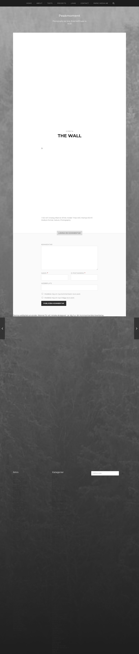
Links (73, 3)
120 (43, 218)
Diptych (55, 431)
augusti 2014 (18, 504)
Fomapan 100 (58, 450)
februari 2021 (19, 368)
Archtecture (57, 386)
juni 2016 (17, 466)
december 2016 (19, 456)
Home (29, 3)
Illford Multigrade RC (61, 492)
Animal (55, 384)
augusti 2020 (19, 379)
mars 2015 (17, 492)
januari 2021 (18, 370)
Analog (52, 218)
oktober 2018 (19, 417)
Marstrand (56, 532)
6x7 (47, 218)
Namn (44, 273)
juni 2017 (17, 445)
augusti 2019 (18, 400)
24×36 (54, 367)
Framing (55, 457)
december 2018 (20, 414)
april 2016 (17, 470)
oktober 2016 (18, 459)
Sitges (54, 593)
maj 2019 (17, 405)
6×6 (53, 374)
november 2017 (20, 436)
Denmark (56, 426)
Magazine (56, 527)
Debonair (56, 424)
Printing (55, 576)
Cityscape (56, 409)
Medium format (47, 220)
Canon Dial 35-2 (59, 403)
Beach (55, 389)
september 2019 (20, 398)
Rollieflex (56, 583)
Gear (54, 464)
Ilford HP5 (56, 487)
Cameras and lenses (60, 400)
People (55, 557)
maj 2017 (17, 447)
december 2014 (20, 497)
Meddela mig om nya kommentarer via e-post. (62, 294)
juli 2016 (16, 464)
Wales (54, 625)
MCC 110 (55, 534)
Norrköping (57, 548)
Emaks (55, 438)
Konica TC (56, 513)
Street (55, 604)
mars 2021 (17, 367)
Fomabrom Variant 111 (61, 449)
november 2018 (20, 416)
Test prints (56, 611)
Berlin (54, 393)
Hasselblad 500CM (60, 480)
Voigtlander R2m (59, 623)
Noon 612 (56, 546)
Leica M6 (56, 524)
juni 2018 (17, 424)
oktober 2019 (19, 396)
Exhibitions (56, 442)
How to (55, 482)
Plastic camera (58, 565)
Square (55, 600)
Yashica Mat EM (58, 628)
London (55, 525)
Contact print (58, 412)
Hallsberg (56, 478)
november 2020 (20, 374)
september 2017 (20, 440)
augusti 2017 (18, 442)
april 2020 (17, 386)
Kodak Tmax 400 (73, 218)
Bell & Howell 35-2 (60, 391)
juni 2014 (17, 508)
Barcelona (56, 388)
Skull (54, 595)
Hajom (55, 475)
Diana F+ (56, 429)
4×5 (53, 368)
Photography (65, 220)
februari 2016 (18, 473)
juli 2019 (16, 402)
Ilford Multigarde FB (61, 489)
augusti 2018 (18, 421)
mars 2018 (17, 429)
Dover (54, 435)
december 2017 (20, 435)
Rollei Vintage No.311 (61, 581)
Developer (56, 428)
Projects (61, 3)
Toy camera (57, 614)
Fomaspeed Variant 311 (62, 452)
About (39, 3)
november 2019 (20, 395)
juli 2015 (16, 485)
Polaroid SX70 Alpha (61, 572)
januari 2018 (18, 433)
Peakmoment (69, 16)
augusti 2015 (18, 483)
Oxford (55, 551)
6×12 (54, 370)
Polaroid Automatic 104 (62, 569)
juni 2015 (17, 487)
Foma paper (57, 447)
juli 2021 (16, 365)
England (56, 440)
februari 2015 (18, 494)
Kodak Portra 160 (59, 504)
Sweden (55, 607)
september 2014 (20, 503)
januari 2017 (18, 454)
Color (54, 410)
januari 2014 (18, 517)
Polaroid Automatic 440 (62, 571)
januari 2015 (18, 496)
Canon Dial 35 (58, 402)
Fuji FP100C (57, 461)
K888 (54, 503)
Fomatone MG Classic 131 (62, 454)
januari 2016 (18, 475)
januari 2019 (18, 412)
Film (54, 445)
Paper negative (58, 555)
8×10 (54, 377)
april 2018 (17, 428)
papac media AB (100, 3)
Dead (54, 422)
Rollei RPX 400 (58, 579)
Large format (58, 522)
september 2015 (20, 482)
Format (55, 456)
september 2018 (20, 419)
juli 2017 (16, 443)
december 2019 (20, 393)
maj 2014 (17, 510)
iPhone (55, 501)
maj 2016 (17, 468)
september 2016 (20, 461)
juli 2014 (16, 506)
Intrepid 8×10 (58, 499)
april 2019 (17, 407)
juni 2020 (17, 382)
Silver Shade (57, 591)
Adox (54, 379)
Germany (56, 466)
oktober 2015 (18, 480)
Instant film (57, 497)
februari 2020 (19, 389)
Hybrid (55, 483)
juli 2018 (16, 422)
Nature (57, 220)
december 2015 (19, 476)
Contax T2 (56, 416)
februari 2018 (19, 431)
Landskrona (57, 520)
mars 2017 (17, 450)
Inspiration (56, 496)
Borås (54, 398)
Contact (85, 3)
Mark (54, 530)
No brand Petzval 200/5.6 (63, 544)
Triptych (55, 618)
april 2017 (17, 449)
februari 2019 (19, 410)
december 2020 (20, 372)
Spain (54, 598)
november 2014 (20, 499)
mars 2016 (17, 471)
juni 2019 (17, 403)
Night (54, 541)
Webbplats (46, 283)
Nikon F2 (56, 543)
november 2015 (19, 478)
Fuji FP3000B (58, 463)
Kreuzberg (57, 515)
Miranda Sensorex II (60, 537)
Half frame (56, 476)
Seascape (56, 588)
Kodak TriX (57, 510)
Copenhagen (58, 417)
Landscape (56, 518)
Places (55, 562)
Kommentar (46, 244)
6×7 (53, 375)
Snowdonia (57, 597)
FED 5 (54, 443)
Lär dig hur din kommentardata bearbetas (85, 315)
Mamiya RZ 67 (86, 218)
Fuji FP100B (57, 459)
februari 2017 (19, 452)
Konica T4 (56, 511)
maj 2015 (17, 489)
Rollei (54, 577)
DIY (53, 433)
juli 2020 (17, 381)
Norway (55, 550)
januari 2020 (18, 391)
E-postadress (78, 273)
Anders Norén (73, 647)
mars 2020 (17, 388)
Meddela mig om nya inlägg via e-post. (59, 298)
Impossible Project (60, 494)
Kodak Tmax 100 (59, 506)
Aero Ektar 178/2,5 (60, 381)
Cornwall (56, 419)
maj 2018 (17, 426)
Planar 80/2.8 (58, 564)
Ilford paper (57, 490)
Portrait (55, 574)
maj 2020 (17, 384)
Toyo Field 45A (58, 616)
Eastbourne (57, 436)
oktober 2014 (19, 501)
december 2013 (20, 518)
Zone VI (55, 630)
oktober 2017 (19, 438)
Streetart (56, 605)
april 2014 (17, 511)
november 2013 (20, 520)
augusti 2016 (18, 463)
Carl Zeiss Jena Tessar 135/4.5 (64, 405)
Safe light (56, 586)
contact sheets (58, 414)
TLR (54, 612)
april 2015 (17, 490)
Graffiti (55, 471)
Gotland (55, 470)
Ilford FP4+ (57, 485)
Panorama (56, 553)
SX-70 (54, 609)
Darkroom (56, 421)
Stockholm (57, 602)
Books (54, 396)
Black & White (60, 218)
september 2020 (20, 377)
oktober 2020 (19, 375)
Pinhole (55, 560)
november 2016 (19, 457)
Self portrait (57, 590)
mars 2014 (17, 513)
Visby (54, 621)
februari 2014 (19, 515)
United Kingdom (59, 619)
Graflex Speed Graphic (62, 473)
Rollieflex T (57, 584)
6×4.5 (54, 372)
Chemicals (56, 407)
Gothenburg (57, 468)
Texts (49, 3)
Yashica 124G (57, 626)
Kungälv (56, 517)
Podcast (55, 567)
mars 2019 (17, 409)
